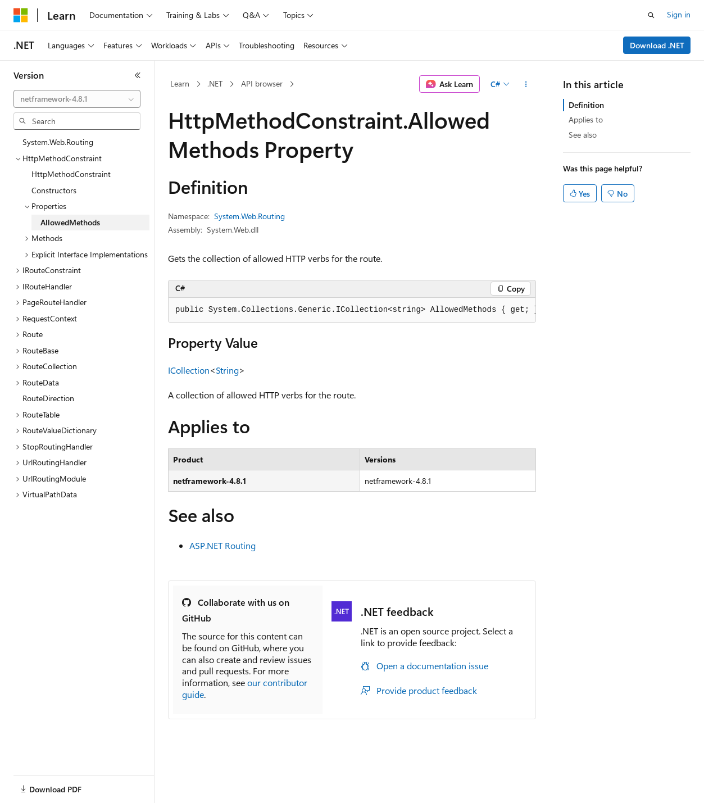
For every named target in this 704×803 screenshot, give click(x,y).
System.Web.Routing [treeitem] (57, 142)
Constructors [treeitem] (53, 190)
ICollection (189, 370)
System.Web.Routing (249, 216)
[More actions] (526, 84)
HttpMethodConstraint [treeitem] (71, 174)
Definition (586, 104)
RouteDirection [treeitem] (48, 398)
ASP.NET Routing (222, 545)
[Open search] (651, 15)
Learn (179, 83)
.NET (214, 83)
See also (583, 134)
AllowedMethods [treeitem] (70, 222)
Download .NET (657, 45)
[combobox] (76, 99)
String (227, 370)
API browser (262, 83)
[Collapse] (137, 75)
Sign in (679, 14)
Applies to (586, 119)
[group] (352, 310)
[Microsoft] (20, 15)
